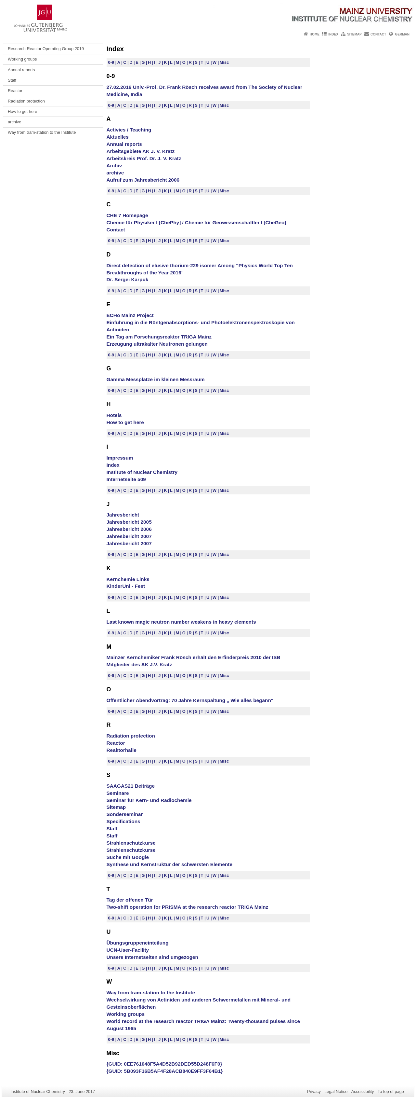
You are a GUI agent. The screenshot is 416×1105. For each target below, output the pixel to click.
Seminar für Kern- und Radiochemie (149, 800)
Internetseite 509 (126, 479)
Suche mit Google (128, 857)
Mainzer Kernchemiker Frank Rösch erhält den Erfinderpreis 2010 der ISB (193, 657)
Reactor (15, 90)
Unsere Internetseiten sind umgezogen (153, 957)
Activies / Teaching (129, 129)
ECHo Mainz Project (130, 315)
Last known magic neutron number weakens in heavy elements (181, 622)
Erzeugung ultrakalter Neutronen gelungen (157, 344)
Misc (224, 62)
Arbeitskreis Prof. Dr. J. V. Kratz (144, 158)
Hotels (114, 415)
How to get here (22, 111)
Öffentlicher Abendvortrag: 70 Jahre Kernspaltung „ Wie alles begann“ (190, 700)
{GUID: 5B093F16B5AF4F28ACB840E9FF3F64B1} (165, 1071)
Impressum (120, 458)
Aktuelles (118, 137)
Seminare (118, 793)
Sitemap (354, 34)
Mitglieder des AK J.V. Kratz (139, 664)
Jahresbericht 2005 (129, 522)
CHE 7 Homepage (127, 215)
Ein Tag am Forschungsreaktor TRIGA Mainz (159, 336)
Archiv (114, 165)
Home (314, 34)
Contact (378, 34)
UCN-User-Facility (128, 950)
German (402, 34)
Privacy (314, 1091)
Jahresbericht (123, 515)
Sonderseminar (125, 814)
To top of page (391, 1091)
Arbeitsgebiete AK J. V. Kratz (141, 151)
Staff (12, 80)
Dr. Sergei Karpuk (128, 279)
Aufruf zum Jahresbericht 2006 (143, 180)
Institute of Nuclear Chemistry (142, 472)
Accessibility (362, 1091)
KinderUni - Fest (126, 586)
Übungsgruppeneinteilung (138, 943)
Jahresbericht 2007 (129, 536)
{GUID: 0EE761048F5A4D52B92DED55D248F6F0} (164, 1064)
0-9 (111, 62)
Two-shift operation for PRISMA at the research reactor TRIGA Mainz (187, 907)
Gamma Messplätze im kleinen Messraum (156, 379)
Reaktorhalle (121, 750)
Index (333, 34)
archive (14, 121)
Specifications (123, 821)
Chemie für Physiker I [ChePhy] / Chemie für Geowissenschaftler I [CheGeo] (196, 222)
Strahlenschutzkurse (131, 843)
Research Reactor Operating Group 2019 (46, 48)
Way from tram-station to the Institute (42, 132)
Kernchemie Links (128, 579)
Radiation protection (26, 101)
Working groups (22, 59)
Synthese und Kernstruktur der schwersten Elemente (170, 864)
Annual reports (21, 69)
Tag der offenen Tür (130, 900)
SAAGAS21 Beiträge (131, 786)
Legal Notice (335, 1091)
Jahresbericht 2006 (129, 529)
